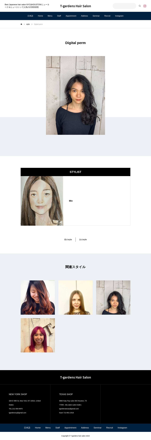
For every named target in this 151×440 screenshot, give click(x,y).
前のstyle (68, 240)
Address (84, 16)
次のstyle (83, 240)
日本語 (30, 16)
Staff (59, 16)
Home (40, 16)
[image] (42, 201)
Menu (50, 16)
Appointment (71, 16)
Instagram (119, 16)
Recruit (107, 16)
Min (71, 201)
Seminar (96, 16)
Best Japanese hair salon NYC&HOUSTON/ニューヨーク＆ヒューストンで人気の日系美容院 (27, 6)
